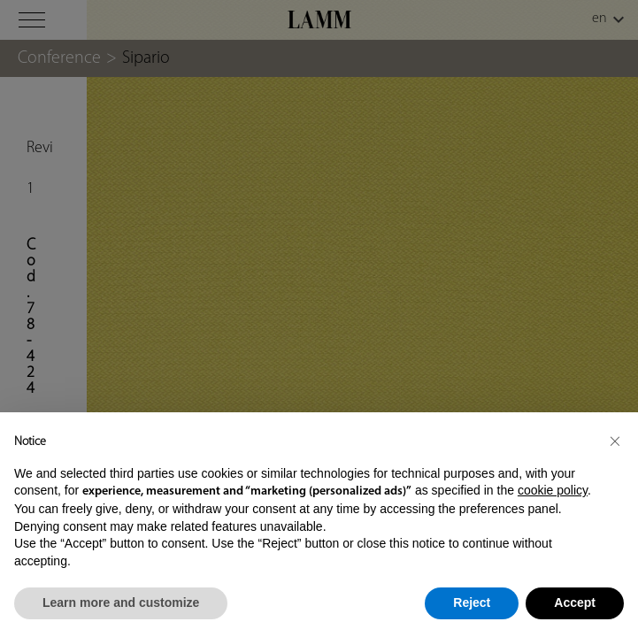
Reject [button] (471, 602)
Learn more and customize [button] (120, 602)
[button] (615, 440)
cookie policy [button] (553, 490)
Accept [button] (575, 602)
